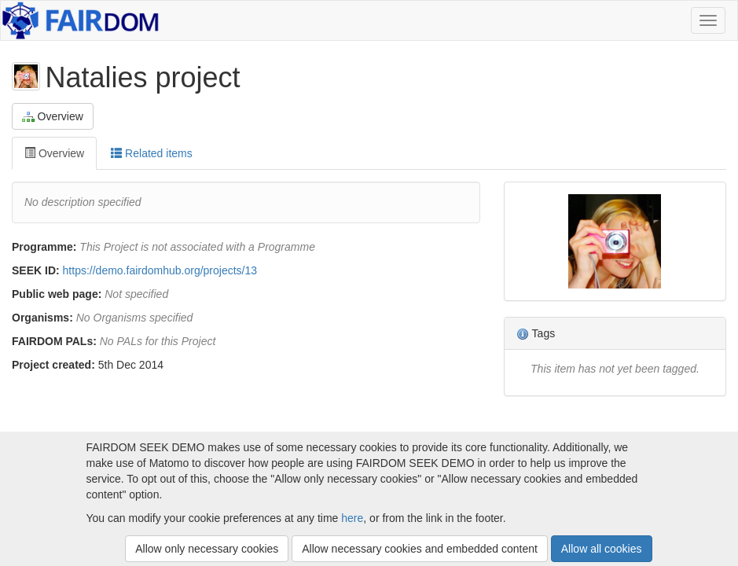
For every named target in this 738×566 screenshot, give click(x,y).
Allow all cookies (601, 548)
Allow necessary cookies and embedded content (420, 548)
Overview (52, 116)
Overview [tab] (54, 153)
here (352, 518)
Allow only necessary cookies (206, 548)
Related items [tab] (151, 153)
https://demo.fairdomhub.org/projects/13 (160, 270)
